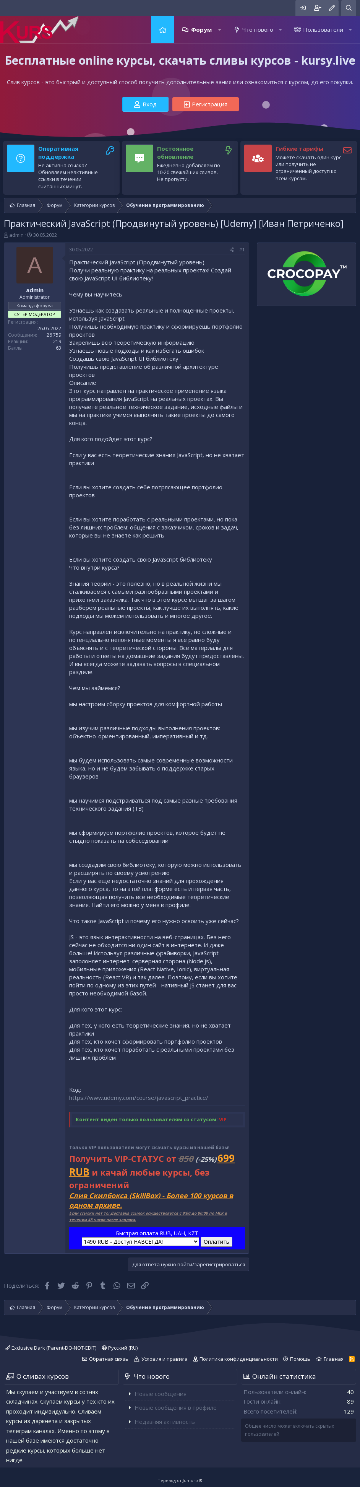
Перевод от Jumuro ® (180, 1480)
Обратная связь (108, 1358)
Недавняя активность (165, 1421)
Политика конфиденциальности (238, 1358)
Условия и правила (164, 1358)
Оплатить (216, 1241)
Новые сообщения (160, 1393)
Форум (201, 29)
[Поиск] (348, 8)
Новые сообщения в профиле (176, 1407)
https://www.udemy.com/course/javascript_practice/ (138, 1097)
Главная (162, 29)
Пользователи (323, 29)
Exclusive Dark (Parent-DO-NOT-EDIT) (50, 1347)
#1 (242, 249)
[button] (219, 29)
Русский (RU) (120, 1347)
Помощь (300, 1358)
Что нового (257, 29)
